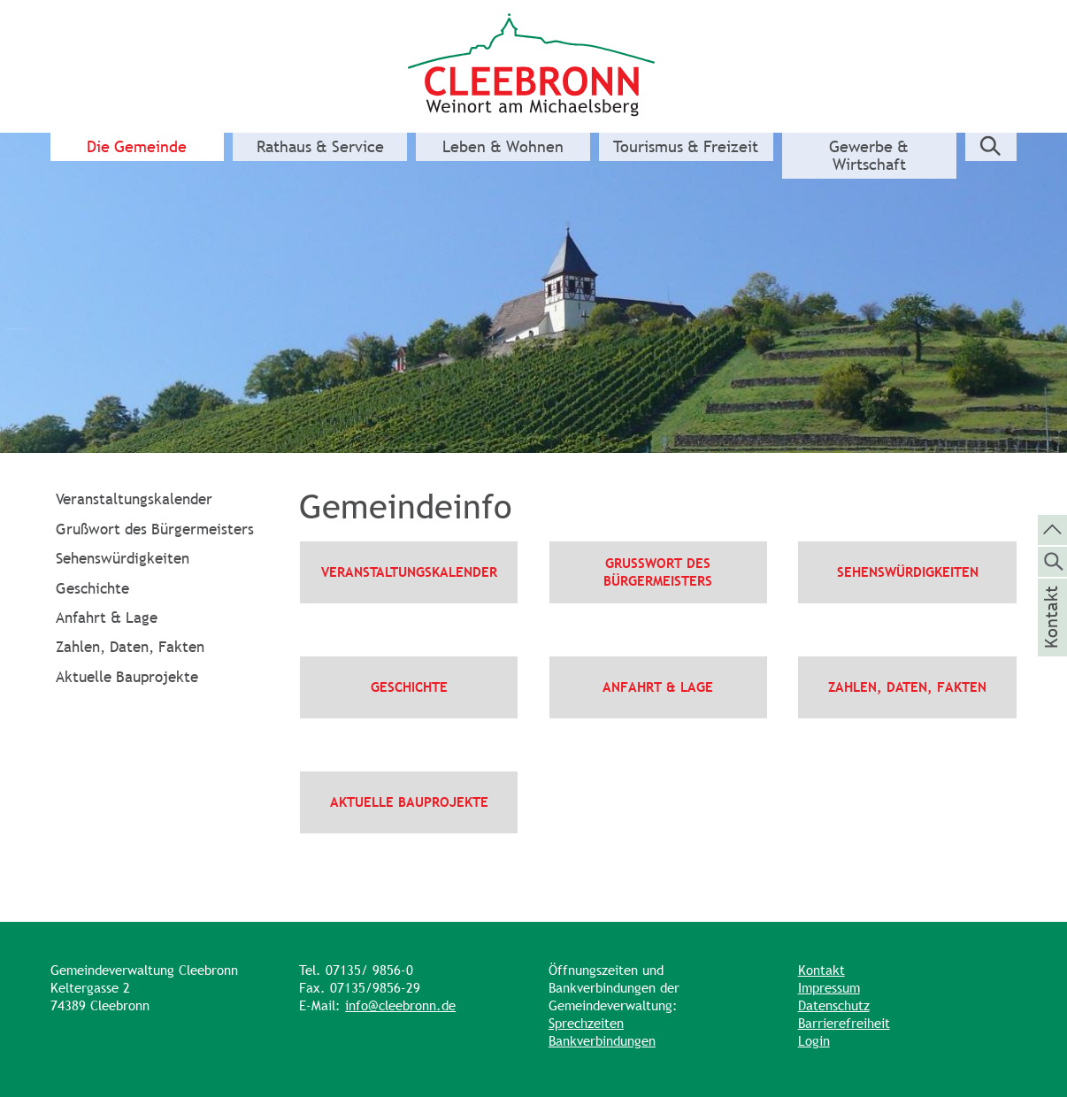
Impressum (829, 987)
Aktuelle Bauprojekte (127, 677)
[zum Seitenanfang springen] (1052, 528)
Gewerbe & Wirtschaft (869, 155)
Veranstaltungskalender (134, 499)
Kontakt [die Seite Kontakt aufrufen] (1051, 640)
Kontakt (821, 970)
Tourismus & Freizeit (685, 147)
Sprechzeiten (586, 1023)
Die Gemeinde (137, 147)
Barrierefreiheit (844, 1023)
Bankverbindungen (602, 1040)
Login (814, 1040)
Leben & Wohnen (503, 147)
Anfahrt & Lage (106, 617)
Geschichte (92, 588)
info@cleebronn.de (400, 1005)
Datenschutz (834, 1005)
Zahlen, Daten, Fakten (130, 647)
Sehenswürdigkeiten (122, 558)
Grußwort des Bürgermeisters (155, 529)
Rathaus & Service (320, 147)
